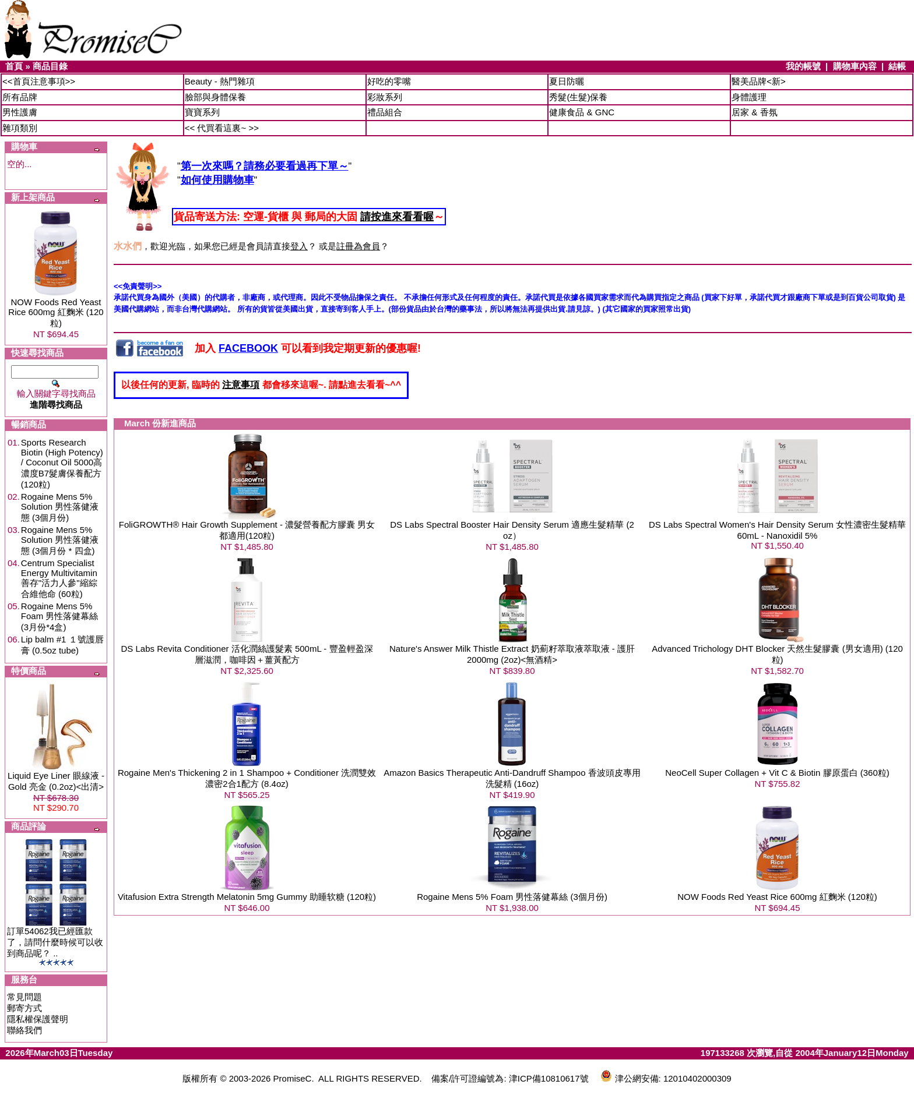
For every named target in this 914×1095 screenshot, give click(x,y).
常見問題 (24, 997)
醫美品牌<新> (759, 81)
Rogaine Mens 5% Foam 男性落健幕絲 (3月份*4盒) (60, 616)
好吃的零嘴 (389, 81)
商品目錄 (50, 66)
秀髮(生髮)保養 (578, 97)
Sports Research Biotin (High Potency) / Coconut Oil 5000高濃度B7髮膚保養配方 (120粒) (62, 463)
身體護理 (749, 97)
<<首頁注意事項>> (38, 81)
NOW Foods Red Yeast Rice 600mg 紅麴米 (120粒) (55, 312)
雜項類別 (19, 128)
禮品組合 (384, 112)
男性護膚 (19, 112)
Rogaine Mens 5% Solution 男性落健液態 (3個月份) (60, 507)
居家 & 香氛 (754, 112)
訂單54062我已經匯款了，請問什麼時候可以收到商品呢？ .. (55, 942)
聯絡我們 (24, 1030)
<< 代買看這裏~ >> (222, 128)
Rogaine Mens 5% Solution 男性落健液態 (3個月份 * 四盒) (60, 540)
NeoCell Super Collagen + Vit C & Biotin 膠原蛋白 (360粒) (777, 773)
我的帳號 (803, 66)
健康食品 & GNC (581, 112)
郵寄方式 (24, 1008)
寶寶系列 (202, 112)
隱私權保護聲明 (37, 1019)
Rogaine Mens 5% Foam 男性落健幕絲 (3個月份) (512, 897)
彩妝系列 (384, 97)
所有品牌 (19, 97)
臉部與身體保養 (215, 97)
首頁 (14, 66)
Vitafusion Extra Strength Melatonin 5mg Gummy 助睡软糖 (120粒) (247, 897)
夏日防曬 (566, 81)
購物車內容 (855, 66)
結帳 (897, 66)
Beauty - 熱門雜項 (220, 81)
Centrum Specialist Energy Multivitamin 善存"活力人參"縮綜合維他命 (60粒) (59, 578)
